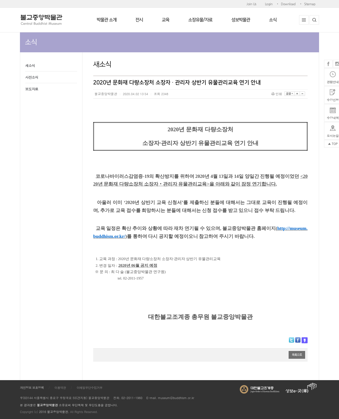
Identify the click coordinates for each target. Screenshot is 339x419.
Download (288, 4)
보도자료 (31, 88)
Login (269, 4)
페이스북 (328, 64)
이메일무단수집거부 (90, 387)
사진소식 (31, 77)
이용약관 (60, 387)
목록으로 (297, 354)
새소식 (30, 65)
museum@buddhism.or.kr (176, 398)
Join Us (251, 4)
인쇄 (277, 93)
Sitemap (310, 4)
